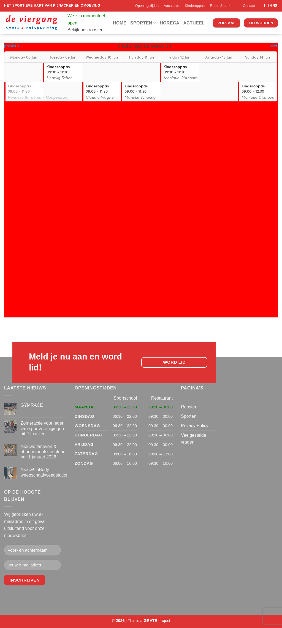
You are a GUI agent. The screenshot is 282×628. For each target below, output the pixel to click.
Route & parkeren (223, 6)
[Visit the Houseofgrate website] (150, 620)
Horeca (169, 23)
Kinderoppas (195, 6)
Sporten (143, 23)
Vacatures (172, 6)
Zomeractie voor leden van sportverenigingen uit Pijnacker (42, 428)
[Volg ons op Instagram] (270, 6)
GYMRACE (32, 405)
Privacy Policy (194, 425)
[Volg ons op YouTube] (275, 6)
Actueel (194, 23)
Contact (249, 6)
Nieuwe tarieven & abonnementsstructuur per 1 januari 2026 (42, 451)
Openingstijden (147, 6)
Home (119, 23)
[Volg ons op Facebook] (264, 6)
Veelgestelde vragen (193, 439)
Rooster (188, 407)
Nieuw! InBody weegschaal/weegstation (45, 472)
